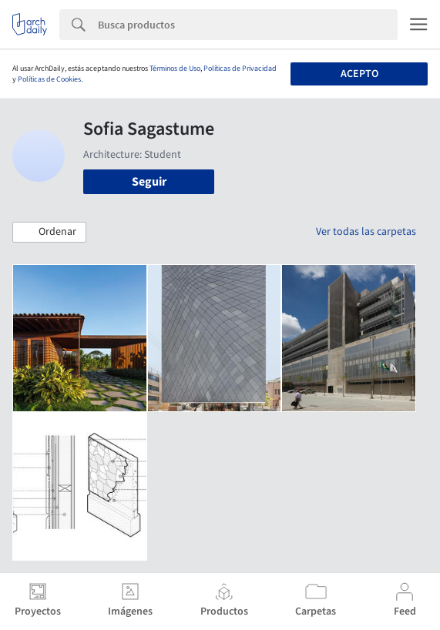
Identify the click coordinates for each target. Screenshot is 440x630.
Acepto (359, 74)
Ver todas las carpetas (366, 232)
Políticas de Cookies (49, 79)
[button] (49, 232)
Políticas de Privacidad (240, 68)
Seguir (149, 181)
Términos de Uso (174, 68)
